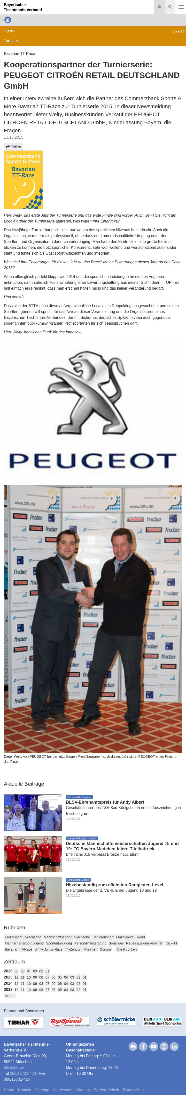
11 (23, 977)
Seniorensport (103, 937)
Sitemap (42, 1090)
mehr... (10, 996)
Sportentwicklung (59, 943)
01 (47, 971)
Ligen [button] (10, 31)
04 (29, 971)
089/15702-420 (23, 1073)
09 (35, 977)
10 (29, 977)
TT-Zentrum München (81, 949)
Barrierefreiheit (106, 1090)
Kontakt (24, 1090)
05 (23, 971)
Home (9, 1090)
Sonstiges (116, 943)
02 (41, 971)
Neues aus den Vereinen (144, 943)
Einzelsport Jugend (130, 937)
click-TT (172, 943)
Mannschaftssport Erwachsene (67, 937)
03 (35, 971)
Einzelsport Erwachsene (23, 937)
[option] (23, 1025)
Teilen (13, 147)
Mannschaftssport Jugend (24, 943)
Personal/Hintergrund (90, 943)
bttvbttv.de (14, 1068)
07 (47, 977)
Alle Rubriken (126, 949)
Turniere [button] (12, 41)
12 (16, 977)
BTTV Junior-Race (48, 949)
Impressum (62, 1090)
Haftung (83, 1090)
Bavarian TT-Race (18, 949)
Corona (105, 949)
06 (16, 971)
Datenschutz (134, 1090)
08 (41, 977)
